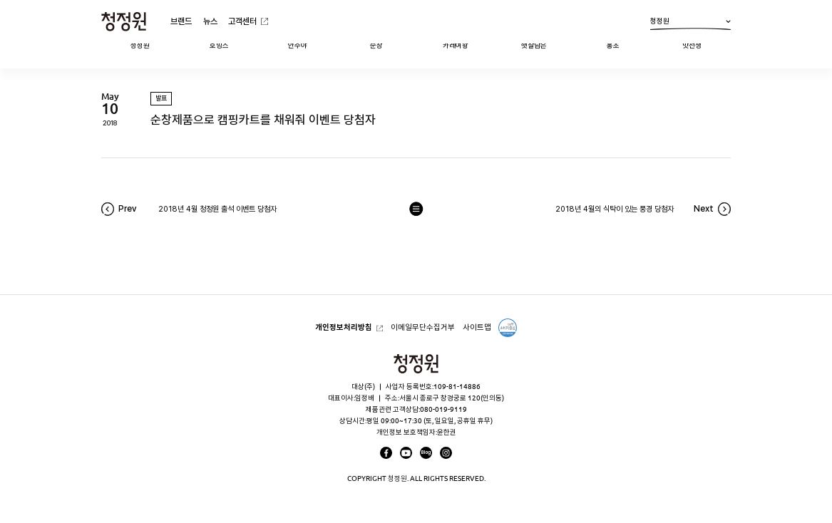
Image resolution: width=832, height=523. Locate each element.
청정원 (690, 23)
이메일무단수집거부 (423, 327)
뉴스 (210, 21)
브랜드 (181, 21)
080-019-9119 (443, 409)
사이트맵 (477, 327)
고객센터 (242, 21)
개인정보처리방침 (343, 327)
